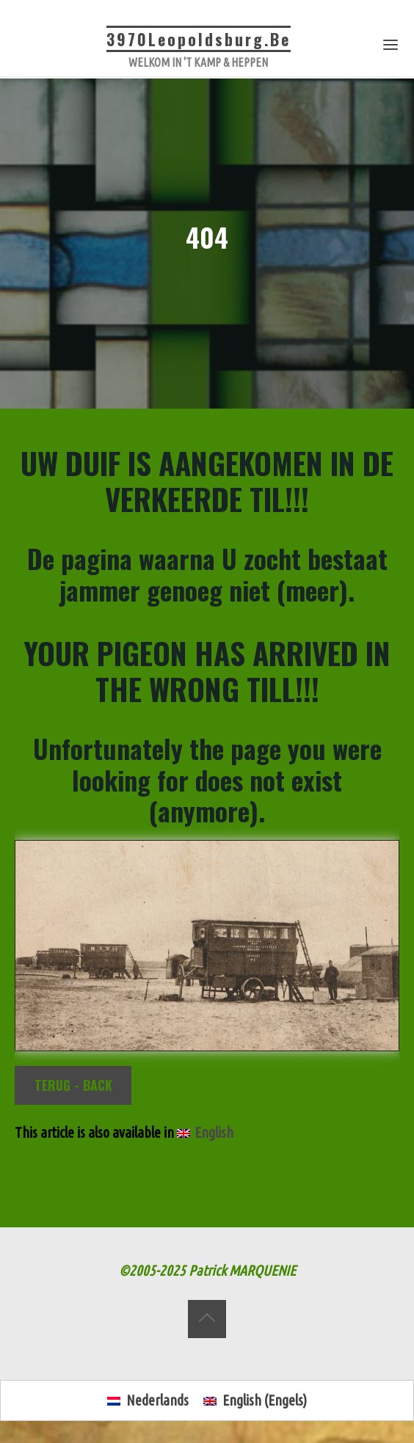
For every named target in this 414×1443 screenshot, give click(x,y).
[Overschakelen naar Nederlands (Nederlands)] (148, 1401)
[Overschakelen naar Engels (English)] (255, 1401)
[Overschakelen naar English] (205, 1133)
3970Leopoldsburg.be (198, 39)
